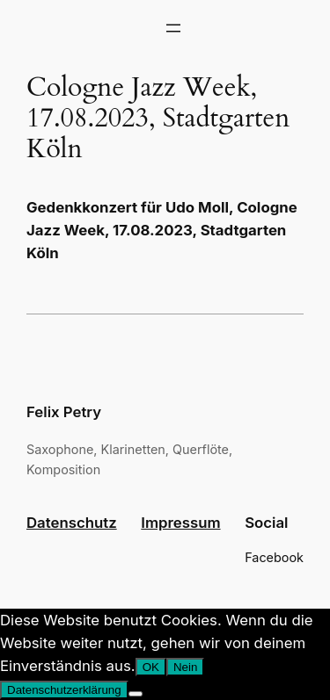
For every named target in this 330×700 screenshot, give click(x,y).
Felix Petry (63, 412)
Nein (185, 667)
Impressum (180, 522)
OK (151, 667)
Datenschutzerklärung (64, 689)
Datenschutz (71, 522)
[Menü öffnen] (173, 28)
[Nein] (135, 693)
